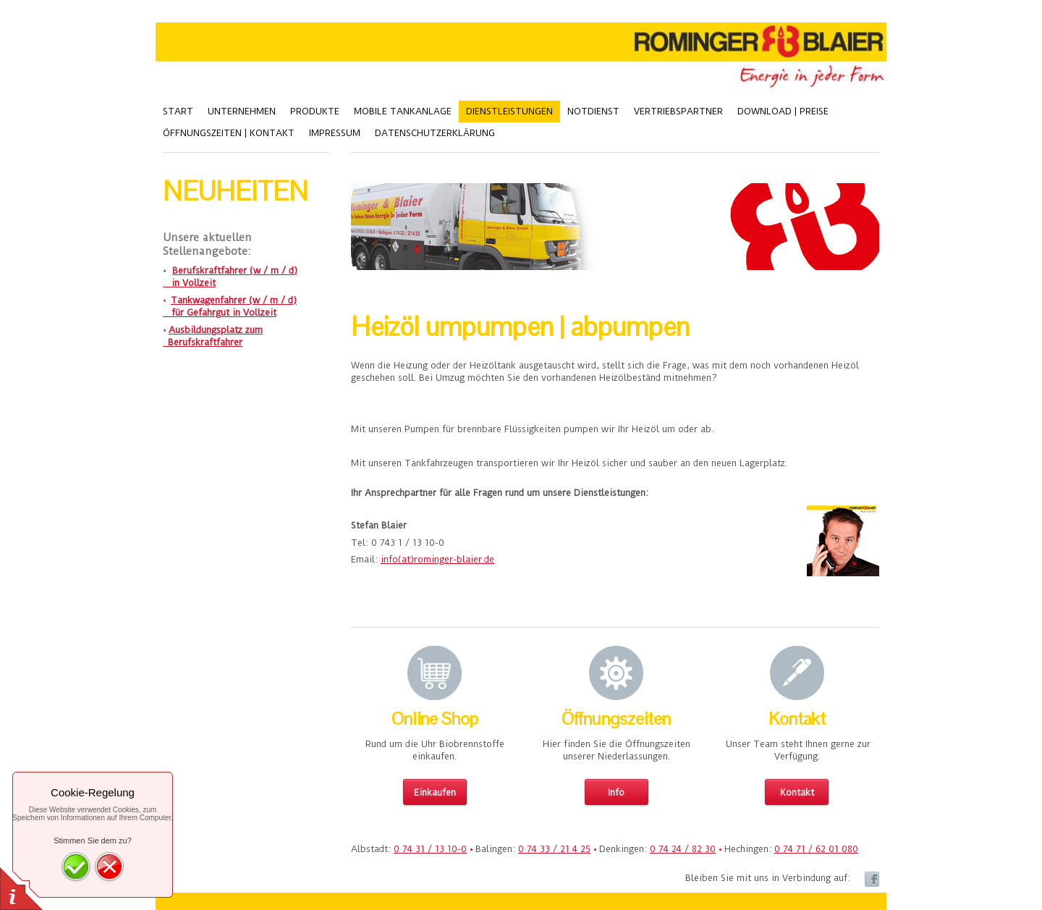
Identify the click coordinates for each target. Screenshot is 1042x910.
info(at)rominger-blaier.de (437, 559)
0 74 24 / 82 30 (683, 848)
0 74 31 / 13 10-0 (430, 848)
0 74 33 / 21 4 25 (554, 848)
